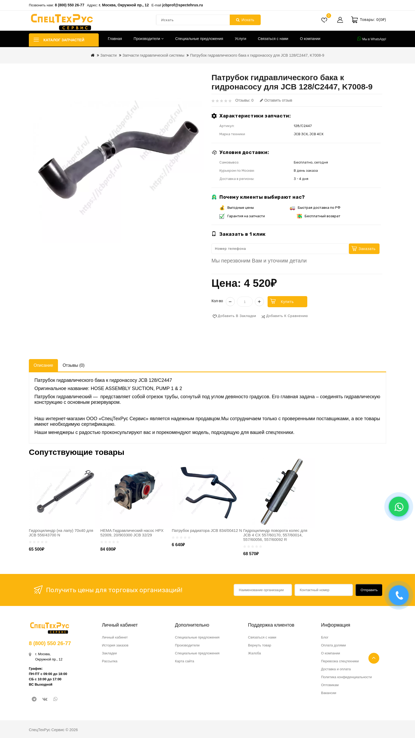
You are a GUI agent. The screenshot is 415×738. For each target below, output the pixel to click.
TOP (374, 658)
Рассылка (110, 661)
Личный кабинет (115, 637)
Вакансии (328, 693)
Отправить (369, 590)
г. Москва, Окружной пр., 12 (124, 5)
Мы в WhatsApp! (371, 38)
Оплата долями (333, 645)
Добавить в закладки (237, 316)
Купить (287, 302)
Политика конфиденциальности (346, 677)
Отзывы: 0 (244, 100)
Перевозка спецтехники (340, 661)
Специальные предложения (199, 39)
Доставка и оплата (336, 669)
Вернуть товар (259, 645)
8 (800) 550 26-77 (69, 5)
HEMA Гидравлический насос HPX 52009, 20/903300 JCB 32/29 (132, 532)
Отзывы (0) (74, 365)
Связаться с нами (273, 39)
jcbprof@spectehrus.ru (182, 5)
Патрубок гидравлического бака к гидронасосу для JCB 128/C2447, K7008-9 (257, 55)
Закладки (109, 653)
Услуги (240, 39)
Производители (149, 39)
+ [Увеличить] (259, 302)
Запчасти (108, 55)
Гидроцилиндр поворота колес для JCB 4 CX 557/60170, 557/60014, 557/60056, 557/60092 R (275, 535)
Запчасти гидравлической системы (153, 55)
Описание (43, 365)
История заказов (115, 645)
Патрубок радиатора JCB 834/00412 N (207, 530)
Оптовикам (330, 685)
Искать (245, 20)
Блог (324, 637)
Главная (115, 39)
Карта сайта (184, 661)
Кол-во (217, 301)
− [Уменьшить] (230, 302)
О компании (310, 39)
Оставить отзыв (276, 100)
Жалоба (254, 653)
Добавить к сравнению (287, 316)
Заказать (367, 249)
